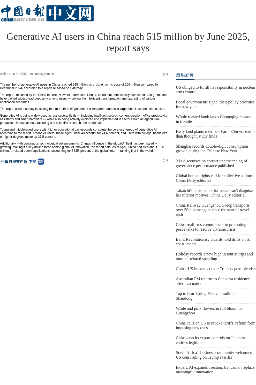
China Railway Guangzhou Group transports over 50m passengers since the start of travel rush (213, 210)
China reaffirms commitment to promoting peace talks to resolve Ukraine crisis (211, 226)
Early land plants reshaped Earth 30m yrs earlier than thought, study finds (216, 133)
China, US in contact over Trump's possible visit (216, 269)
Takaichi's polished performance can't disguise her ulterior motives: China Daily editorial (214, 192)
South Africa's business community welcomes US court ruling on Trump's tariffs (214, 354)
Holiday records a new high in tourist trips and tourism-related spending (214, 256)
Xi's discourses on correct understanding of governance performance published (211, 163)
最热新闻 (185, 75)
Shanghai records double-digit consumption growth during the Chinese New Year (212, 148)
